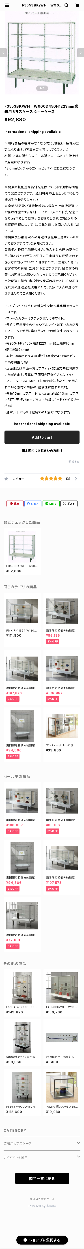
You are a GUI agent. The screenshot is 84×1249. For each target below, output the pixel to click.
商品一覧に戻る (42, 1178)
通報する (74, 461)
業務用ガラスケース (18, 1143)
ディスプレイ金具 (16, 1157)
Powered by (42, 1206)
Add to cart (42, 437)
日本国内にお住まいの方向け (42, 450)
